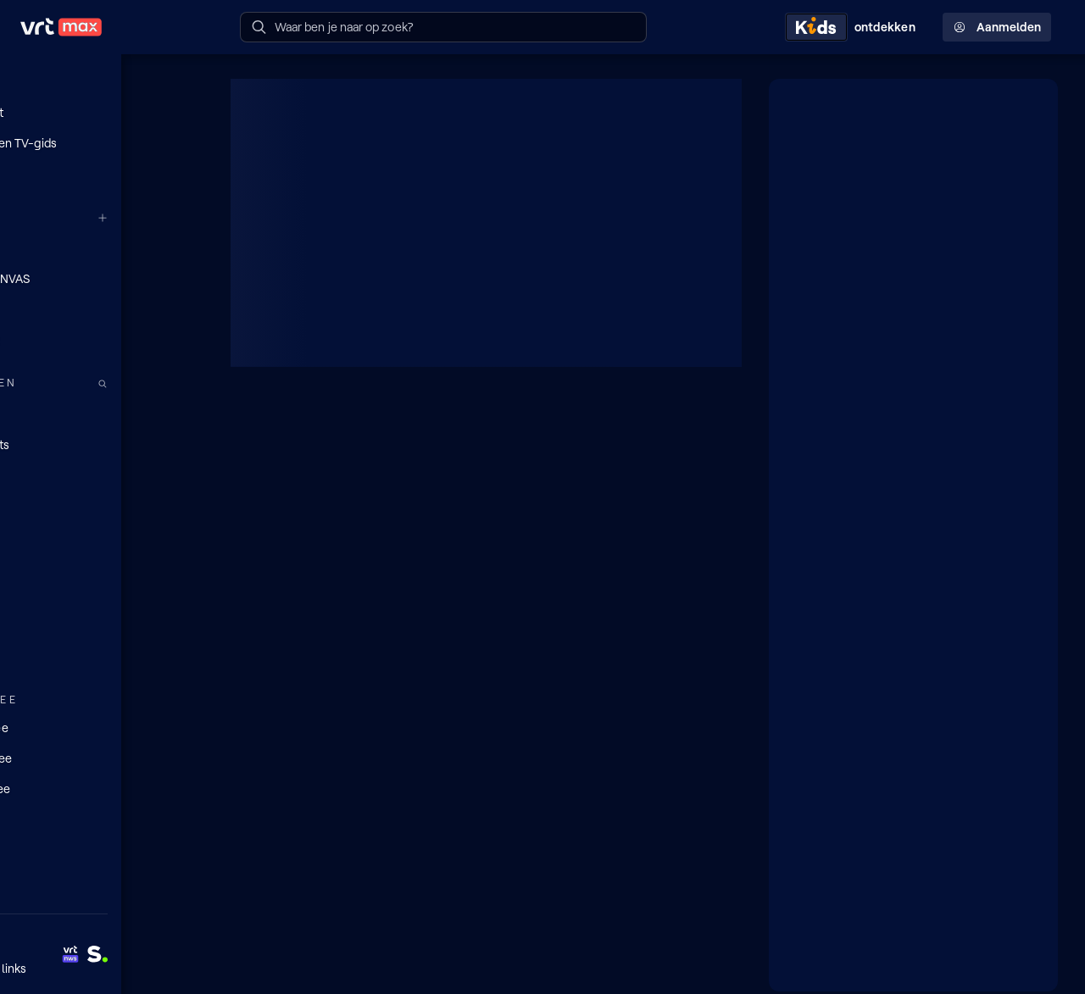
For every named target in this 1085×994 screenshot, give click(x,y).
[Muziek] (102, 656)
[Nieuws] (102, 595)
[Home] (102, 82)
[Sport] (102, 626)
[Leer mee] (102, 787)
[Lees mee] (102, 756)
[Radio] (102, 412)
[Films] (102, 534)
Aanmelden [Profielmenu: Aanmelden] (997, 27)
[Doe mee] (102, 726)
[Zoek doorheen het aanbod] (185, 382)
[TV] (102, 473)
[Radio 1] (102, 308)
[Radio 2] (102, 339)
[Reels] (102, 173)
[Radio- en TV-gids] (102, 143)
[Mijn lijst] (102, 112)
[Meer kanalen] (185, 217)
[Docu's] (102, 565)
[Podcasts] (102, 443)
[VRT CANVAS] (102, 278)
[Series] (102, 504)
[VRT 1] (102, 247)
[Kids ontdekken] (853, 27)
